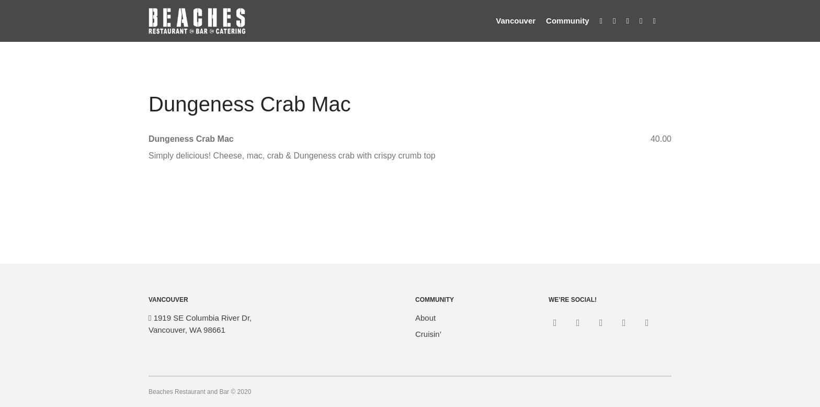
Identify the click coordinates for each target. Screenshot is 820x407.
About (425, 317)
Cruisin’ (428, 334)
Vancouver (516, 20)
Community (567, 20)
